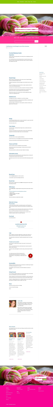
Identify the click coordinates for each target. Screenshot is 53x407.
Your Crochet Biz (8, 397)
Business (29, 37)
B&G (18, 37)
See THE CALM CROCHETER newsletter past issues (26, 370)
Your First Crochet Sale (42, 85)
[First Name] (26, 30)
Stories (33, 37)
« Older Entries (11, 359)
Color (25, 37)
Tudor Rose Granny (42, 90)
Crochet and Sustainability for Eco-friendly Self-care (42, 87)
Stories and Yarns (28, 333)
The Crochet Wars (29, 332)
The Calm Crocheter (20, 389)
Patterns (22, 37)
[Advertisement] (26, 8)
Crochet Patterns (41, 80)
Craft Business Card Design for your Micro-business (17, 46)
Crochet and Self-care (42, 81)
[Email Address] (26, 28)
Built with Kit (26, 34)
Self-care (37, 37)
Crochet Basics (41, 78)
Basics (15, 37)
